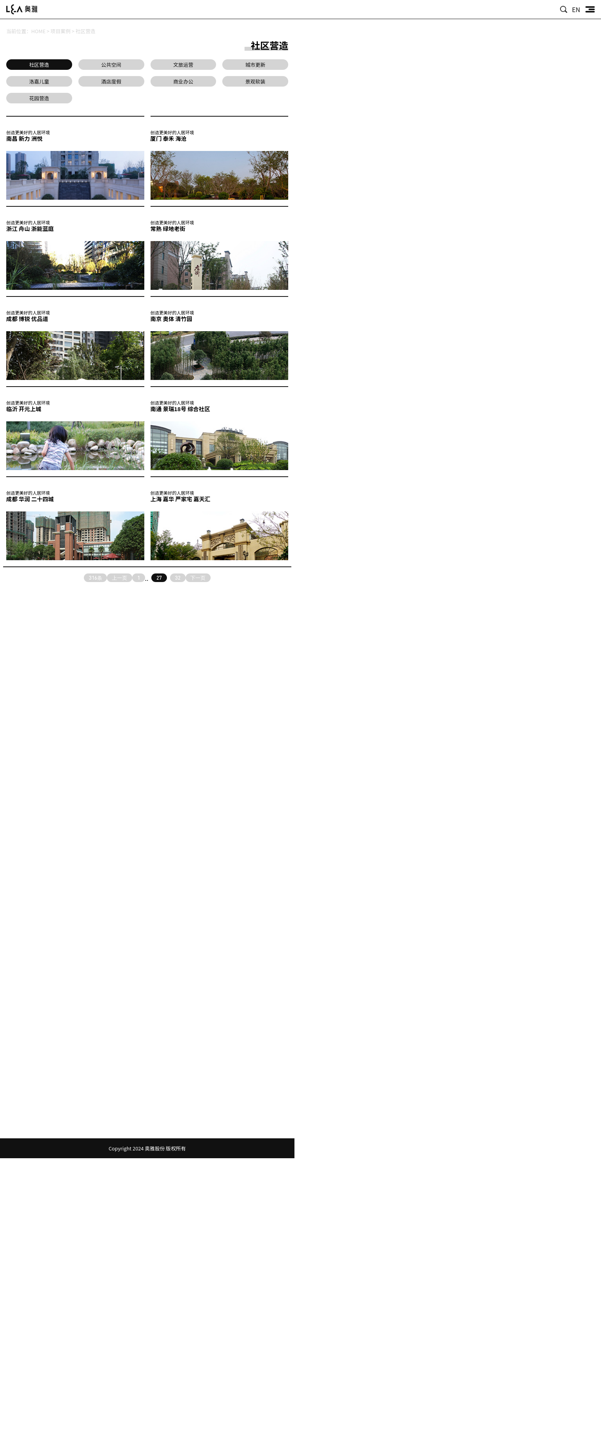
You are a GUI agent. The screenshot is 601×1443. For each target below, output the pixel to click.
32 (178, 578)
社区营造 (86, 31)
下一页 (198, 578)
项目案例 (61, 31)
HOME (38, 31)
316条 (95, 578)
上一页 (119, 578)
